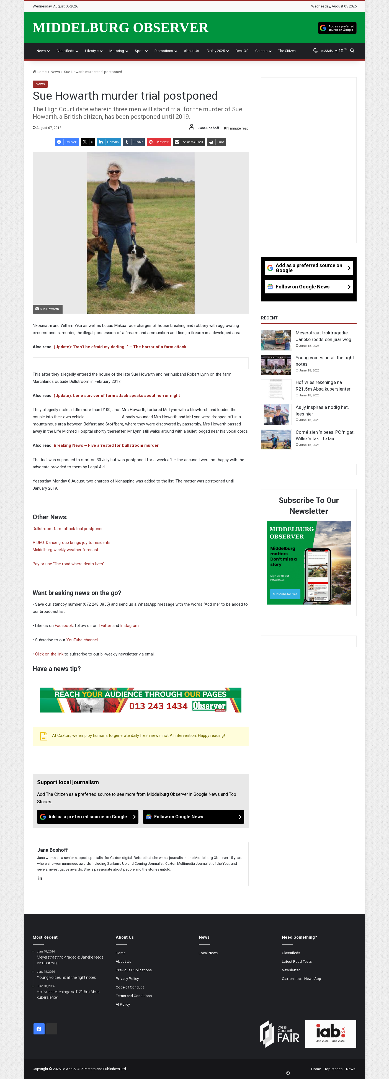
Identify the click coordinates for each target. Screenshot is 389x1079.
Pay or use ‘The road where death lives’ (68, 563)
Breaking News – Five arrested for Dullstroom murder (106, 445)
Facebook (64, 625)
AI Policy (123, 1004)
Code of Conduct (130, 987)
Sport (139, 51)
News (41, 51)
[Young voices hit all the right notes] (276, 365)
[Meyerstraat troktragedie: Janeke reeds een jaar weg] (276, 340)
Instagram (129, 625)
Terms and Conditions (134, 995)
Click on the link (49, 654)
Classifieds (65, 51)
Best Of (242, 51)
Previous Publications (134, 970)
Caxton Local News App (301, 978)
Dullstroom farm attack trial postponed (68, 528)
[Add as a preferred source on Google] (337, 27)
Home (40, 72)
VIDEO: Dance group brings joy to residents (71, 542)
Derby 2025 (216, 51)
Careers (261, 51)
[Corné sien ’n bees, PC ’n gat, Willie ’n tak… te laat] (276, 439)
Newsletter (291, 970)
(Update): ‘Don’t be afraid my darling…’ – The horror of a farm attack (120, 346)
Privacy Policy (127, 978)
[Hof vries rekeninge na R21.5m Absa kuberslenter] (276, 389)
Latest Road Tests (297, 961)
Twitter (105, 625)
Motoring (116, 51)
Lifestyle (92, 51)
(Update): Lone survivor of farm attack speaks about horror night (117, 395)
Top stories (333, 1069)
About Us (191, 51)
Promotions (163, 51)
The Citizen (287, 51)
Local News (208, 953)
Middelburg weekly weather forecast (65, 549)
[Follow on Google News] (193, 817)
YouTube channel (82, 639)
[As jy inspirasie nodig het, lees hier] (276, 414)
